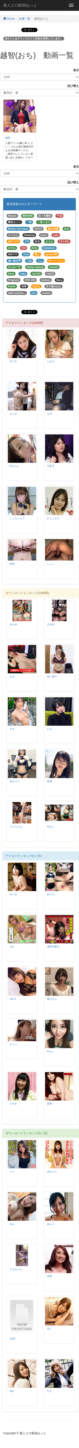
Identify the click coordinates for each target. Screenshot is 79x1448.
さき (12, 676)
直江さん (52, 998)
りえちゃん (16, 1269)
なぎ (49, 413)
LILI (12, 946)
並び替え (71, 86)
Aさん (50, 1051)
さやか (13, 1103)
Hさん (50, 826)
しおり (51, 361)
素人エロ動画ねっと (20, 5)
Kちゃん (14, 466)
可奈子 (51, 466)
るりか (13, 361)
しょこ (51, 563)
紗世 (12, 563)
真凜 (49, 781)
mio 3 (13, 998)
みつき (13, 894)
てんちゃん (16, 826)
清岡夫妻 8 (53, 946)
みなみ (13, 624)
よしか (13, 413)
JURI (12, 1338)
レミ (12, 1171)
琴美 (49, 1276)
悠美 (49, 1103)
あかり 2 (14, 781)
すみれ (51, 624)
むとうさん (53, 518)
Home (9, 18)
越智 (7, 137)
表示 (74, 70)
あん (12, 1223)
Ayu (12, 1390)
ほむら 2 (52, 1171)
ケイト (13, 1044)
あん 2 (50, 1223)
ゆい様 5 (52, 676)
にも (49, 728)
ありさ (51, 894)
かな (49, 1390)
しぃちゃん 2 (17, 518)
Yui (49, 1328)
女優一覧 (24, 18)
